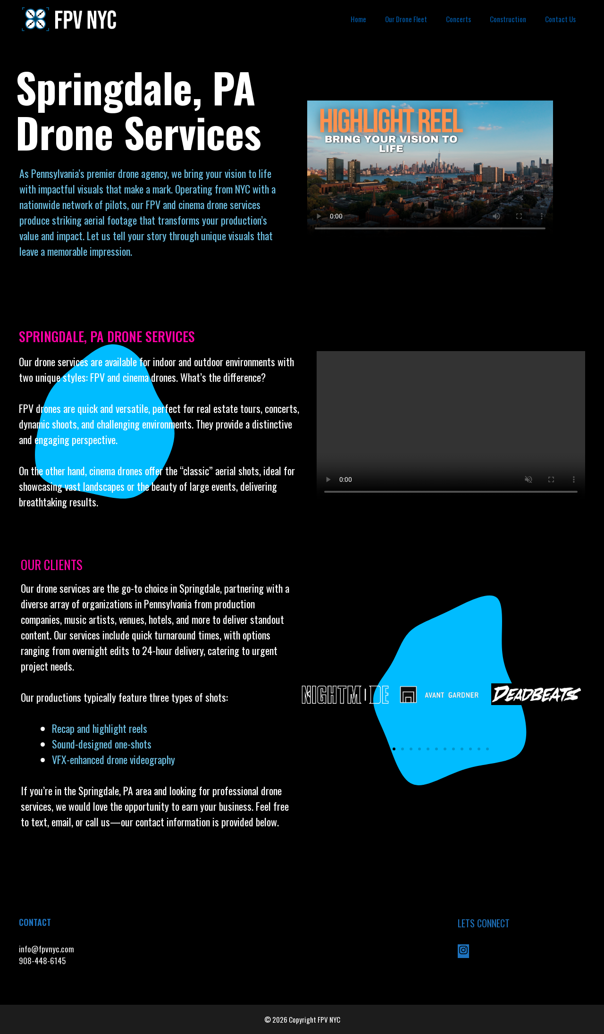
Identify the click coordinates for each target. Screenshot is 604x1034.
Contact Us (560, 19)
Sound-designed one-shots (101, 743)
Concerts (458, 19)
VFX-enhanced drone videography (114, 759)
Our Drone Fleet (406, 19)
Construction (508, 19)
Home (358, 19)
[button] (308, 694)
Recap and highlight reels (99, 728)
